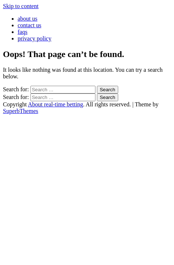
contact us (29, 25)
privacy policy (34, 38)
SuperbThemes (20, 111)
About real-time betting (55, 104)
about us (27, 18)
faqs (23, 32)
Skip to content (21, 6)
